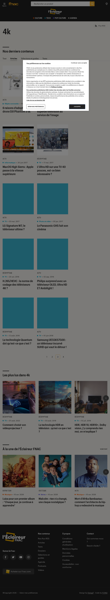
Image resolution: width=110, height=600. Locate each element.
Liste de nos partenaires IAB (35, 100)
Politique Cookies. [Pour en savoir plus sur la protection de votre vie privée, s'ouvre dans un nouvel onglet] (56, 87)
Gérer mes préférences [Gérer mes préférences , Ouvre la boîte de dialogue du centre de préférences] (36, 106)
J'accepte (77, 106)
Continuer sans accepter (79, 63)
